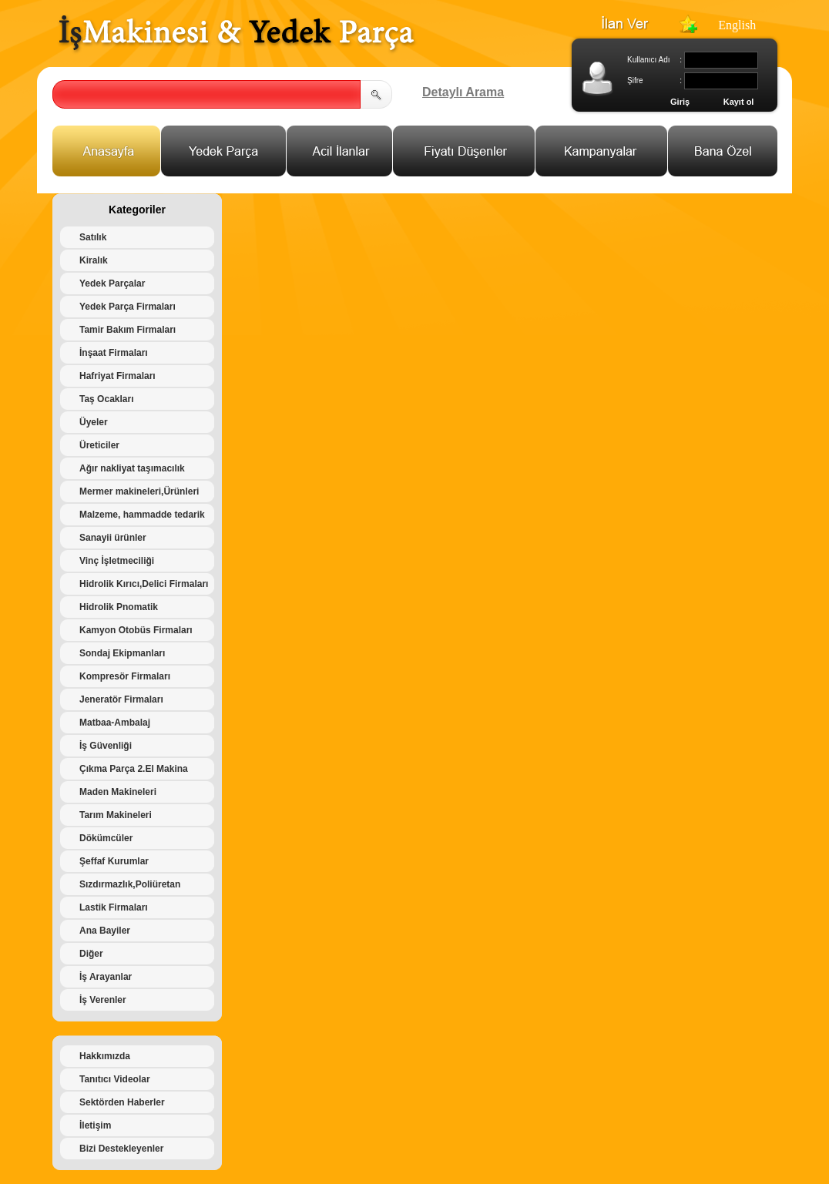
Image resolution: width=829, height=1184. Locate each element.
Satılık (92, 237)
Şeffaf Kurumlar (114, 861)
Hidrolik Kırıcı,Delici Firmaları (143, 584)
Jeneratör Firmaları (121, 699)
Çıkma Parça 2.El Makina (133, 768)
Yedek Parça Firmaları (127, 306)
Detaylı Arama (463, 92)
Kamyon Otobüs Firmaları (136, 630)
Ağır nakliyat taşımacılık (132, 468)
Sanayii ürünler (112, 537)
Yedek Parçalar (112, 283)
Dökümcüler (106, 838)
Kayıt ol (738, 101)
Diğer (91, 953)
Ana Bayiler (104, 930)
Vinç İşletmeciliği (116, 560)
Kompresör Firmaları (124, 676)
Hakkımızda (104, 1056)
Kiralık (93, 260)
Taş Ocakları (106, 399)
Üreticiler (99, 445)
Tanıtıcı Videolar (114, 1079)
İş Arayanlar (105, 976)
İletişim (95, 1125)
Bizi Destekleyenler (121, 1148)
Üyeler (93, 422)
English (737, 25)
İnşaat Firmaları (113, 352)
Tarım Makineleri (115, 815)
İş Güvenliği (105, 745)
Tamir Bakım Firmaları (127, 329)
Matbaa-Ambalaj (114, 722)
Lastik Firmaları (113, 907)
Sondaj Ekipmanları (122, 653)
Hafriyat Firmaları (117, 376)
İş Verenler (102, 999)
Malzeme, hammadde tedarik (142, 514)
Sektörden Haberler (122, 1102)
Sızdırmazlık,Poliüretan (129, 884)
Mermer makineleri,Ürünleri (139, 491)
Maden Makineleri (117, 792)
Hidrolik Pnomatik (118, 607)
